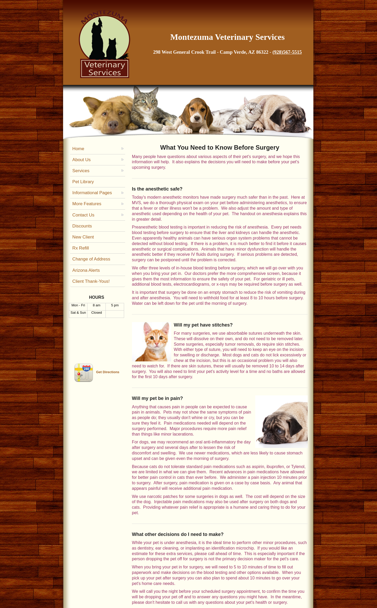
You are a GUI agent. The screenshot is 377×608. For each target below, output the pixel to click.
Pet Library (83, 181)
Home (78, 148)
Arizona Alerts (86, 270)
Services (80, 170)
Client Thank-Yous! (91, 281)
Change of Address (91, 259)
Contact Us (83, 215)
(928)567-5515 (287, 52)
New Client (83, 237)
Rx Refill (80, 248)
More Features (86, 203)
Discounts (82, 226)
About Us (81, 159)
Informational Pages (92, 192)
